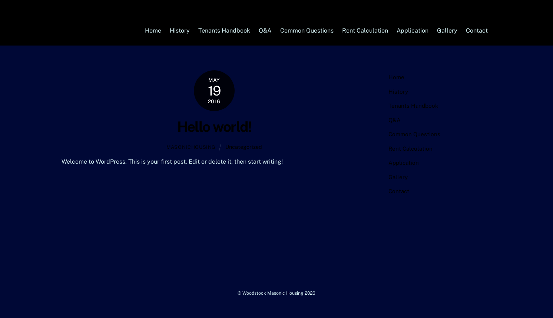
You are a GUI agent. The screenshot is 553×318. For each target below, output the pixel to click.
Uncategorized (243, 147)
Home (153, 30)
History (180, 30)
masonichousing (191, 147)
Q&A (265, 30)
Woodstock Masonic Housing (273, 293)
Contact (477, 30)
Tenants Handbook (224, 30)
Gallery (447, 30)
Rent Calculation (365, 30)
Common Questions (307, 30)
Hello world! (214, 126)
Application (412, 30)
